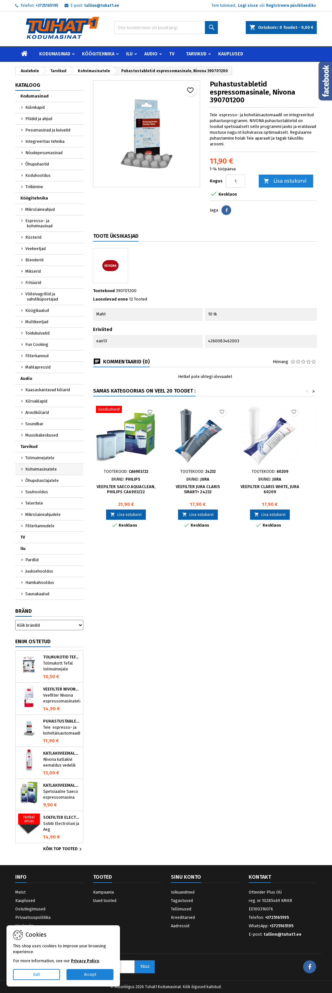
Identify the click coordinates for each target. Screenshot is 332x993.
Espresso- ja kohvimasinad (39, 223)
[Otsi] (166, 27)
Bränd (23, 611)
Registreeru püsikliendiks (291, 5)
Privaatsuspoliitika (33, 917)
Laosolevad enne (110, 299)
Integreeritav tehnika (45, 141)
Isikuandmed (183, 892)
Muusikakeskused (41, 435)
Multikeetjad (36, 321)
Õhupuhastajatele (42, 480)
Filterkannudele (39, 525)
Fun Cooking (36, 344)
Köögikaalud (37, 310)
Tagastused (182, 900)
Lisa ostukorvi (285, 181)
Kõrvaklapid (36, 401)
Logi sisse (248, 5)
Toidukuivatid (37, 333)
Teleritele (34, 503)
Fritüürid (33, 282)
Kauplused (230, 54)
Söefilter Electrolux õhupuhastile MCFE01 (61, 817)
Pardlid (32, 559)
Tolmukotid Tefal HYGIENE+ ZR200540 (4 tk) (61, 657)
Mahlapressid (38, 367)
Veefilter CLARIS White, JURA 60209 (270, 489)
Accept (90, 974)
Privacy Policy (85, 960)
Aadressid (180, 925)
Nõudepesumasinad (44, 152)
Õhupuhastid (37, 164)
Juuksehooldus (39, 571)
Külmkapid (35, 107)
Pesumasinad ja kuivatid (47, 130)
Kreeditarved (183, 917)
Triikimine (34, 186)
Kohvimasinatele (41, 469)
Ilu (129, 54)
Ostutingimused (30, 909)
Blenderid (34, 259)
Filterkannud (37, 355)
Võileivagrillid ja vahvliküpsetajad (41, 296)
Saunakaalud (37, 593)
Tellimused (181, 909)
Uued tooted (104, 900)
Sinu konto (186, 877)
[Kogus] (235, 181)
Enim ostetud (33, 641)
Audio (151, 54)
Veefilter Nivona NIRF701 (61, 689)
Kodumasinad (54, 54)
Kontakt (260, 877)
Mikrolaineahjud (40, 209)
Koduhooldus (38, 175)
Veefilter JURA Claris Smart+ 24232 (198, 489)
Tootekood (104, 290)
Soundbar (34, 423)
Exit (36, 974)
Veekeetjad (35, 248)
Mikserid (33, 271)
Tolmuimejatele (39, 457)
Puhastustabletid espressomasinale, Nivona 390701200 (61, 721)
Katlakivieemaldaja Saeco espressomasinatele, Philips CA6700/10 (61, 785)
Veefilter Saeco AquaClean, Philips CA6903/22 (126, 489)
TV (171, 54)
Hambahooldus (39, 582)
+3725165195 (47, 5)
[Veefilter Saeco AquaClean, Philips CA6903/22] (126, 410)
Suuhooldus (36, 491)
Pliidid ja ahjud (38, 118)
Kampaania (103, 892)
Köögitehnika (98, 54)
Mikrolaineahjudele (43, 514)
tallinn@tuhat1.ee (101, 5)
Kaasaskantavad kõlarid (47, 389)
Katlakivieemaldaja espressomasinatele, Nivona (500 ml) (61, 753)
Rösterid (33, 237)
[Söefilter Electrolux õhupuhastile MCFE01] (29, 820)
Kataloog (27, 85)
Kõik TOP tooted (63, 849)
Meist (20, 892)
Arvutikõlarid (37, 412)
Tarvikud (196, 54)
